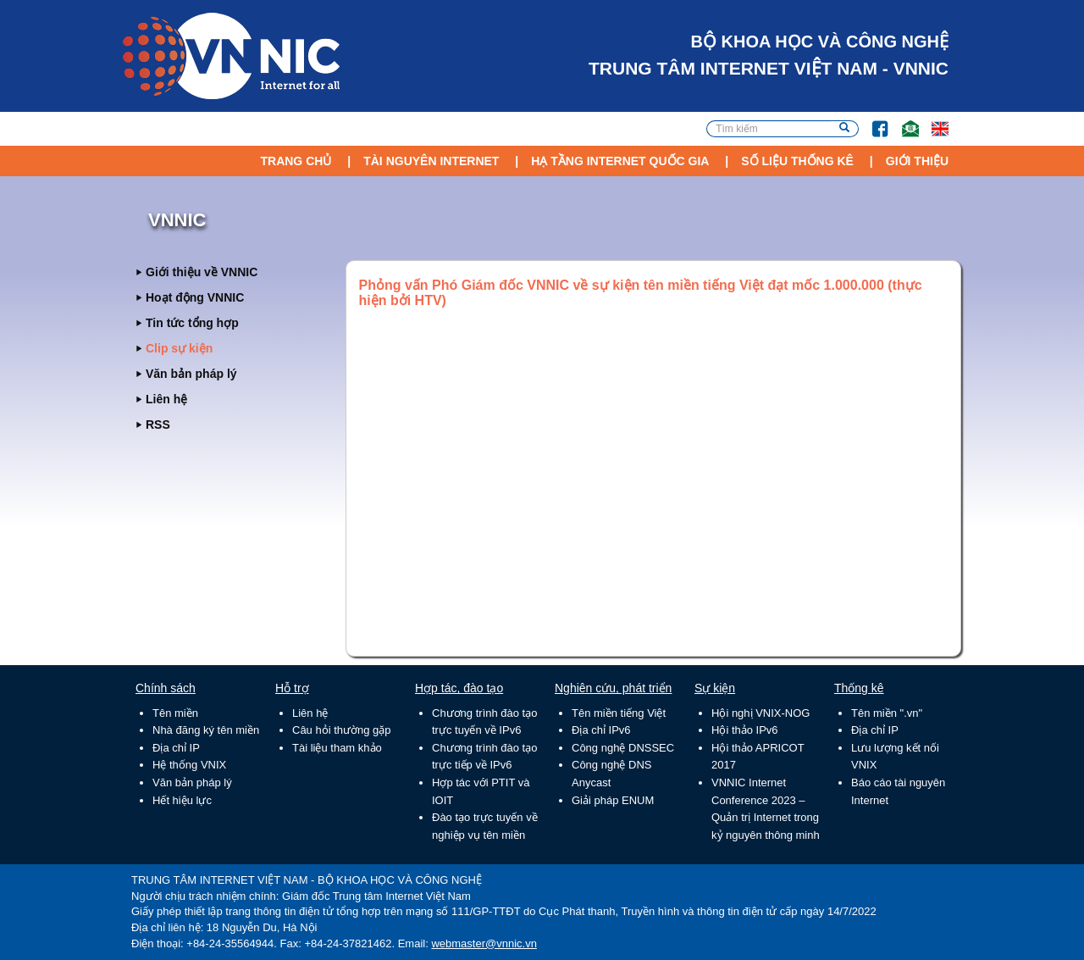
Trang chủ (295, 161)
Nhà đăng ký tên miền (205, 730)
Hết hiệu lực (182, 800)
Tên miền (175, 713)
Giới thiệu (917, 161)
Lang (932, 120)
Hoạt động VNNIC (195, 297)
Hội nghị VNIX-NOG (760, 713)
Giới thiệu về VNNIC (201, 272)
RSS (158, 424)
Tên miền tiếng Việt (619, 713)
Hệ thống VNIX (189, 764)
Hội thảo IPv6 (744, 730)
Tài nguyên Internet (431, 161)
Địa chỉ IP (176, 747)
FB (871, 120)
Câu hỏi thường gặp (341, 730)
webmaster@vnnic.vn (483, 943)
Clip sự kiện (179, 348)
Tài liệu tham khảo (337, 747)
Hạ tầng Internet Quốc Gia (620, 161)
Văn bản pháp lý (191, 373)
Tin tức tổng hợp (192, 323)
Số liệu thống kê (797, 161)
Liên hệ (166, 399)
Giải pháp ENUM (613, 800)
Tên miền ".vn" (886, 713)
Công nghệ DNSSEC (623, 747)
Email (903, 120)
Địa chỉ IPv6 (601, 730)
